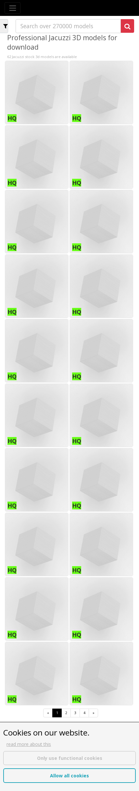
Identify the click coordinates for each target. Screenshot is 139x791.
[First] (48, 713)
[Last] (93, 713)
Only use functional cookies (69, 758)
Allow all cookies (69, 776)
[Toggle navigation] (12, 8)
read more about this (28, 744)
